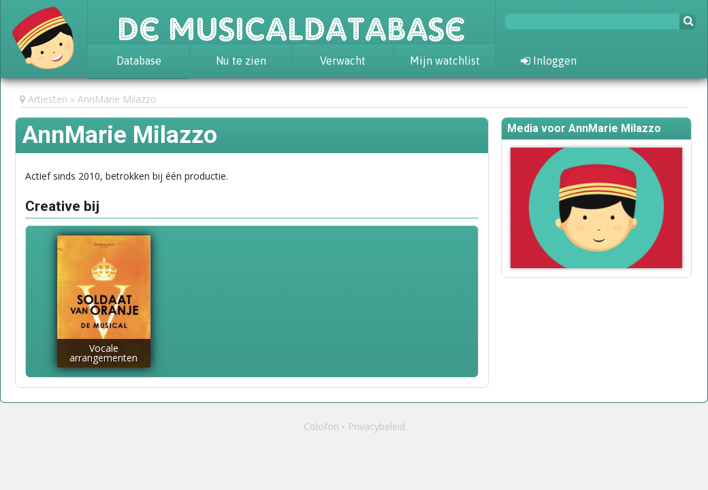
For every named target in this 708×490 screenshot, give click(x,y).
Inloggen (549, 60)
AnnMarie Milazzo (117, 99)
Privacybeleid (376, 426)
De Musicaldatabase (291, 22)
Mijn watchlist (445, 60)
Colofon (321, 426)
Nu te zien (241, 60)
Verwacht (343, 60)
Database (138, 60)
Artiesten (47, 99)
